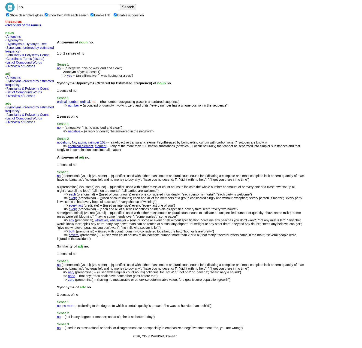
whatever (101, 220)
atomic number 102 (92, 142)
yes (69, 75)
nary (71, 272)
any (71, 220)
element (100, 146)
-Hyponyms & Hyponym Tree (26, 44)
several (74, 235)
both (72, 231)
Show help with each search (66, 15)
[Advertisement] (23, 194)
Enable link (100, 15)
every (73, 198)
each (72, 194)
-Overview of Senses (20, 66)
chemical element (80, 146)
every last (76, 205)
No (74, 142)
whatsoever (118, 220)
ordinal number (67, 102)
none (71, 276)
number (73, 105)
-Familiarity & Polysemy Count (27, 55)
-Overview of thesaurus (23, 25)
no (59, 68)
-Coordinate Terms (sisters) (24, 59)
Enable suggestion (129, 15)
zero (71, 279)
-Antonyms (13, 36)
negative (74, 131)
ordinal (85, 102)
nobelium (63, 142)
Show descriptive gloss (24, 15)
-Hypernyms (14, 40)
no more (68, 306)
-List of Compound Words (23, 62)
